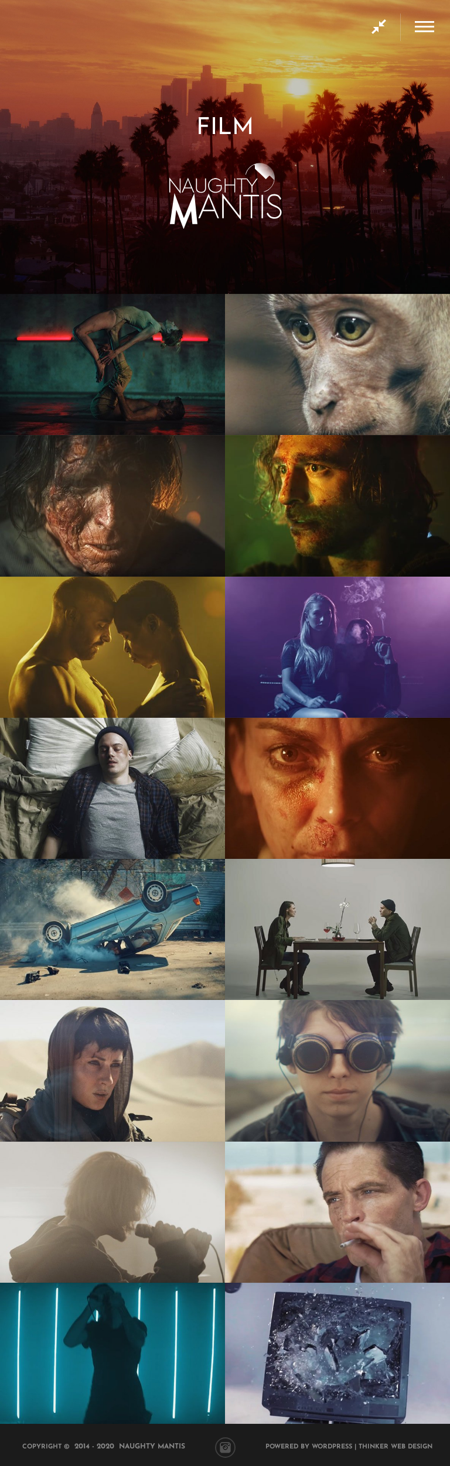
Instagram (225, 1447)
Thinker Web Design (395, 1447)
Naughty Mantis (152, 1446)
